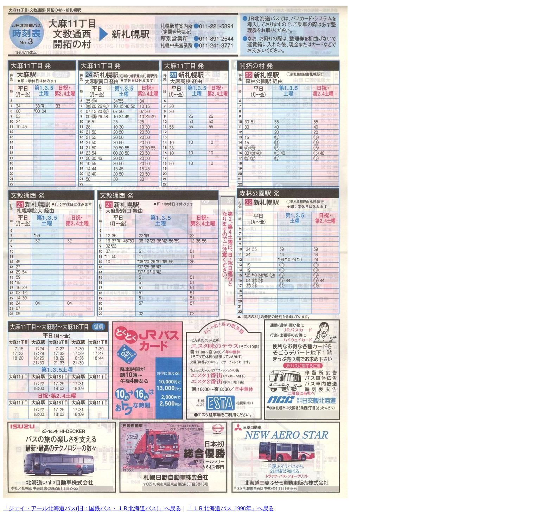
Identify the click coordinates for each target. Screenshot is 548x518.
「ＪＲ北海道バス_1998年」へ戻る (230, 508)
